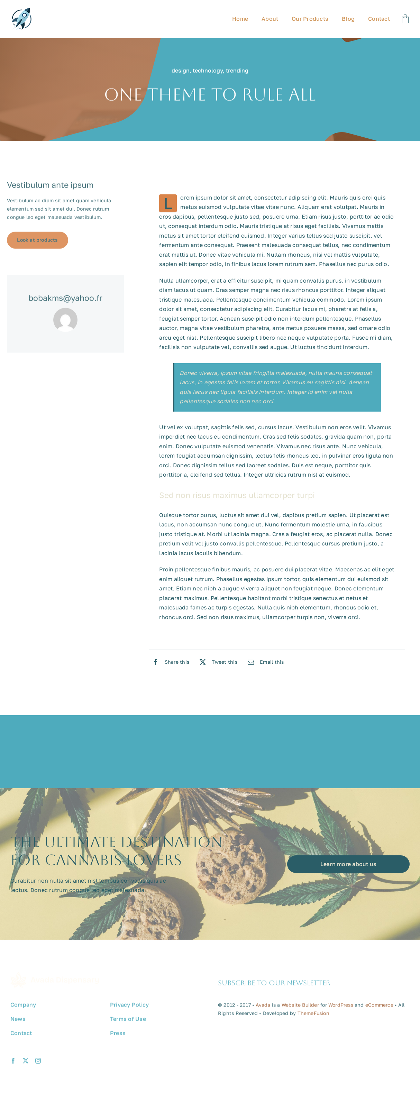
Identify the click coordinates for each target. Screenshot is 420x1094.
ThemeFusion (313, 1016)
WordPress (340, 1008)
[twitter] (25, 1063)
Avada (263, 1008)
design (181, 71)
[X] (216, 662)
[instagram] (38, 1063)
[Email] (264, 662)
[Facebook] (169, 662)
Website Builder (300, 1008)
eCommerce (379, 1008)
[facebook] (13, 1063)
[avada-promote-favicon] (21, 10)
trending (237, 71)
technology (208, 71)
